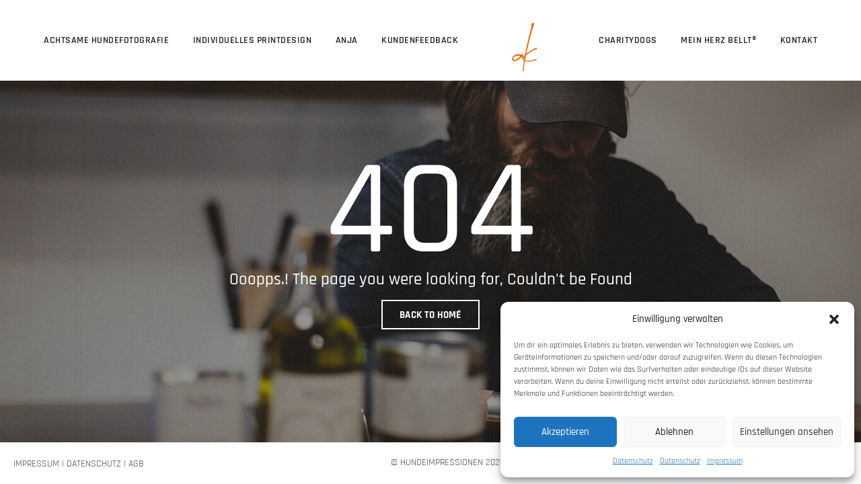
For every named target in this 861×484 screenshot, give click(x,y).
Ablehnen (674, 432)
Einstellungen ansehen (786, 432)
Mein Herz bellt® (718, 40)
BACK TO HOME (430, 315)
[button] (834, 318)
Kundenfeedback (419, 40)
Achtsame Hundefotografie (106, 40)
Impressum (725, 461)
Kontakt (799, 40)
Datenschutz (633, 461)
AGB (136, 464)
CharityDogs (628, 40)
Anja (347, 40)
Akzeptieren (565, 432)
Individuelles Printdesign (252, 40)
